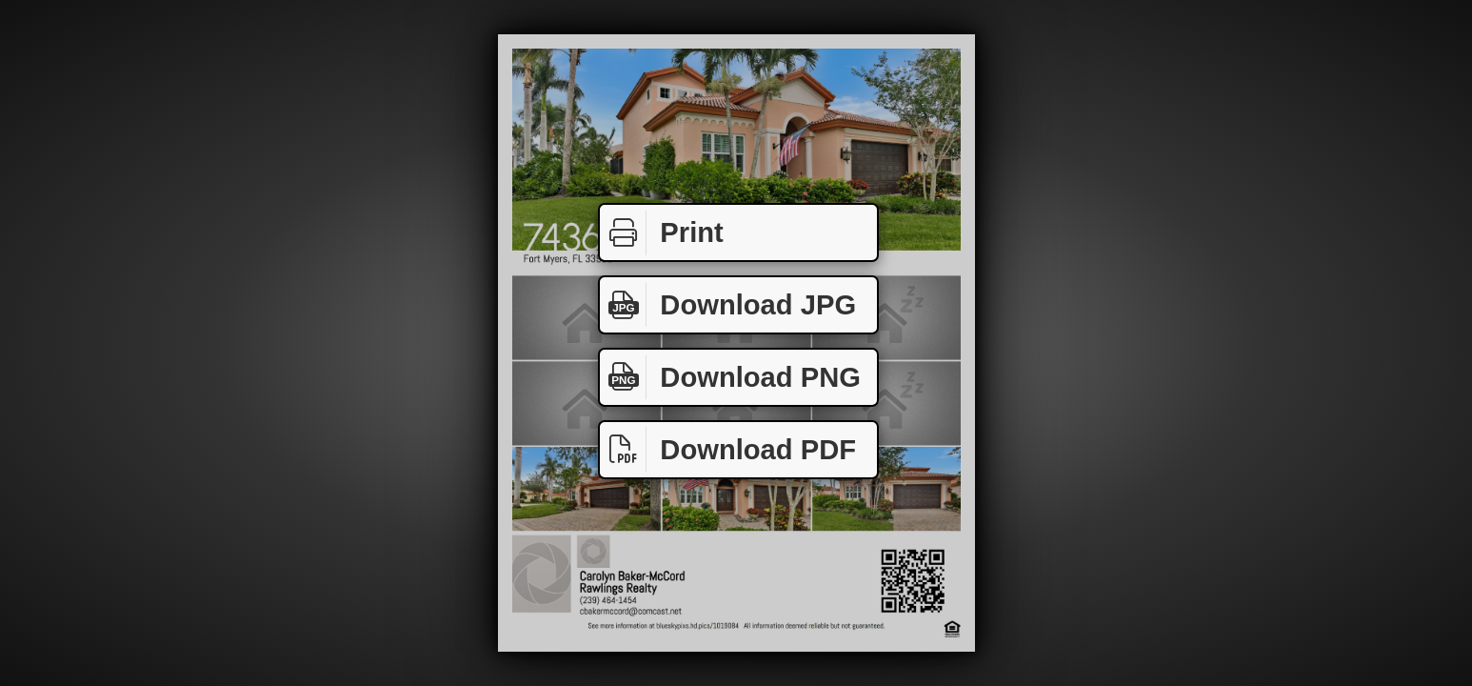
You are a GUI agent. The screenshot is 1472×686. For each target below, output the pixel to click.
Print (662, 233)
